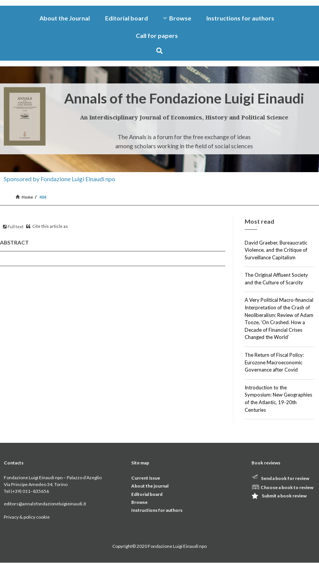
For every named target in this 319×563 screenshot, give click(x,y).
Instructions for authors (240, 18)
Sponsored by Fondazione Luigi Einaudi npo (59, 178)
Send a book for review (285, 478)
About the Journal (64, 18)
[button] (159, 50)
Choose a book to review (287, 487)
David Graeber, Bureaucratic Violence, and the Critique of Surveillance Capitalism (276, 250)
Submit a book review (284, 496)
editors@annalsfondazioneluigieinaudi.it (45, 504)
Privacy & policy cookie (27, 517)
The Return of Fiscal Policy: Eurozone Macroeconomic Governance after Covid (274, 362)
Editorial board (126, 18)
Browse (177, 18)
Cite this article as (47, 226)
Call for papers (157, 35)
